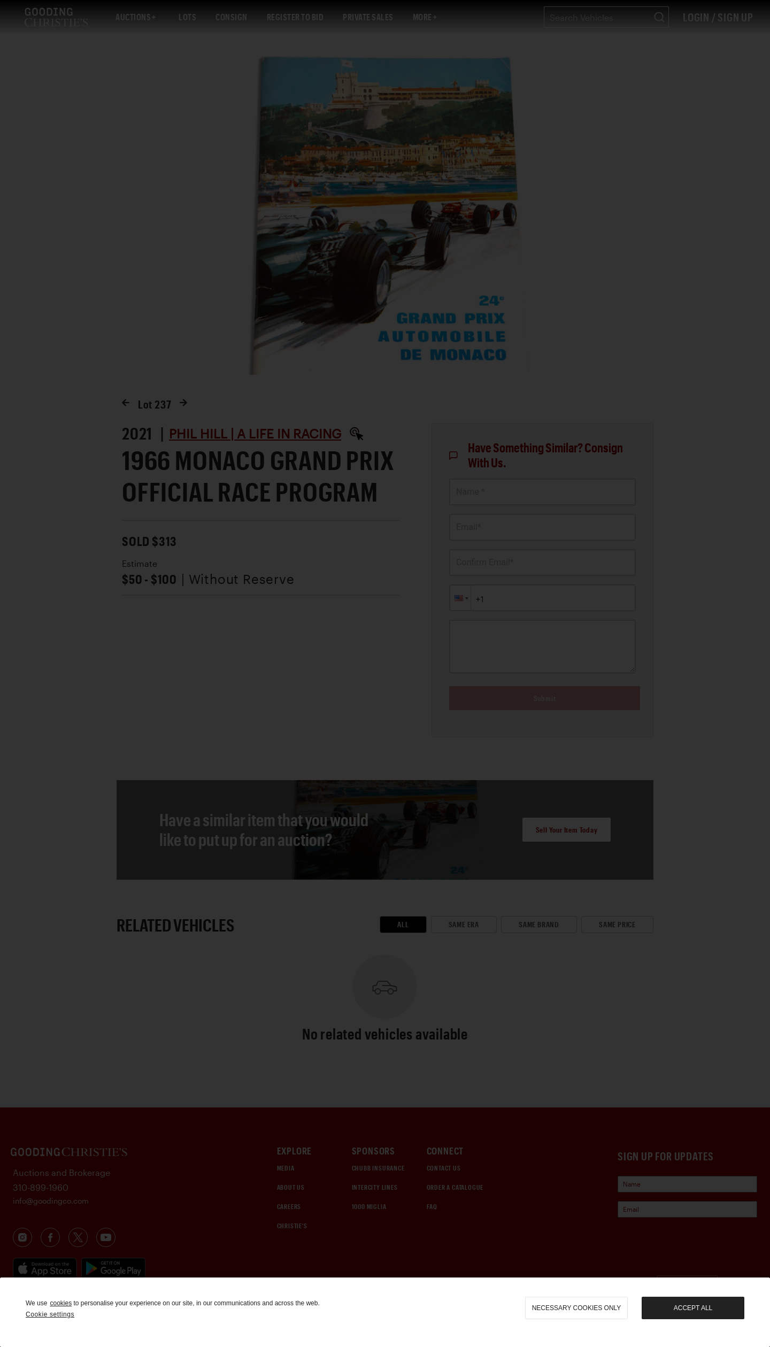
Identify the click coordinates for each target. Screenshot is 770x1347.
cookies (61, 1303)
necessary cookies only (576, 1308)
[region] (385, 1312)
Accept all (693, 1308)
